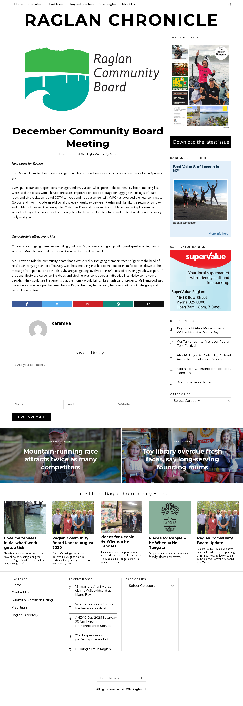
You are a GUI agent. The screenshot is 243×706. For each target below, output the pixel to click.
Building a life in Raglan (196, 388)
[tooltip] (27, 304)
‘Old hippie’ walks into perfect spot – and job (201, 376)
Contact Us (21, 592)
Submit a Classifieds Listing (33, 600)
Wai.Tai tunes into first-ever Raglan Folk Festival (199, 344)
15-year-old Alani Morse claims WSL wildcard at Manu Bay (201, 330)
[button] (141, 680)
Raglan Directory (25, 615)
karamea (61, 323)
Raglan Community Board (101, 154)
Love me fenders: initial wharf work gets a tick (20, 543)
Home (17, 585)
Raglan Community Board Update (215, 540)
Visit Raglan (21, 607)
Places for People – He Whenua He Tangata (119, 541)
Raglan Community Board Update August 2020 (72, 543)
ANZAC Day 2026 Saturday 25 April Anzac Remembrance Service (201, 360)
